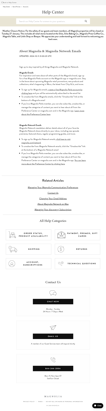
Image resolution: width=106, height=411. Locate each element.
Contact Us (53, 193)
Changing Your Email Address (53, 198)
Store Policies (16, 7)
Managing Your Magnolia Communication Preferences (53, 187)
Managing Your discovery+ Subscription (53, 209)
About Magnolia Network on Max (53, 204)
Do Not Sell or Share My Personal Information (64, 401)
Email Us (53, 336)
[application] (97, 405)
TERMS (40, 401)
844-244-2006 (53, 368)
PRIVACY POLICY (29, 401)
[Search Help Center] (53, 21)
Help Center (6, 7)
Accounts (25, 7)
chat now (53, 301)
